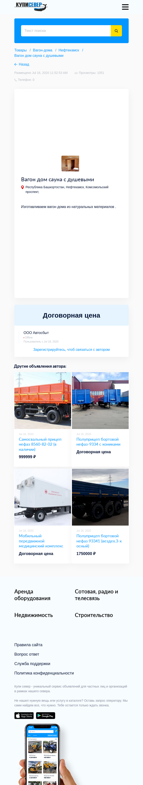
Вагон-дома (42, 50)
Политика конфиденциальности (44, 673)
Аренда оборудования (32, 594)
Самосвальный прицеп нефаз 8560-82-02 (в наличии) (40, 444)
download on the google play (45, 715)
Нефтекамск (68, 50)
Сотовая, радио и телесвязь (96, 594)
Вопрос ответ (26, 654)
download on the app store (24, 715)
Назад (24, 64)
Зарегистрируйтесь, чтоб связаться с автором (71, 350)
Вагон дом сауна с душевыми (38, 55)
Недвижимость (33, 615)
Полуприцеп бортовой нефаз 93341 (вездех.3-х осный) (99, 540)
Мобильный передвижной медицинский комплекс (41, 540)
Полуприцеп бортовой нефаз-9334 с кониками (98, 442)
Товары (20, 50)
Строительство (94, 615)
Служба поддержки (32, 663)
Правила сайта (28, 645)
